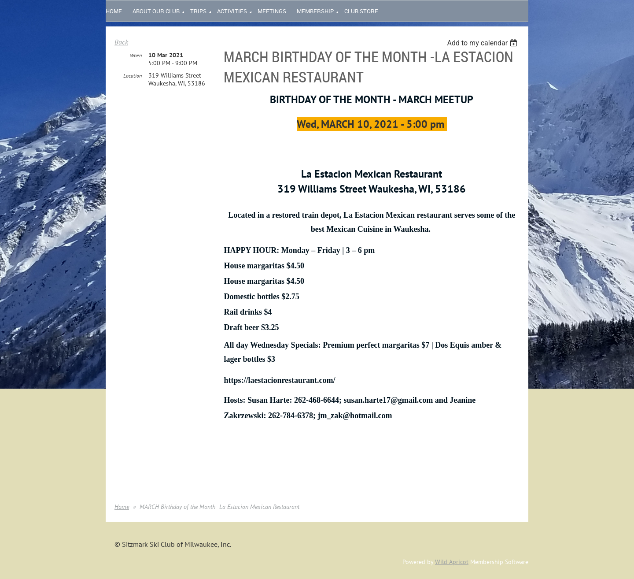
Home (121, 507)
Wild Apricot (451, 562)
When (136, 55)
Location (132, 75)
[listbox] (483, 42)
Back (121, 41)
